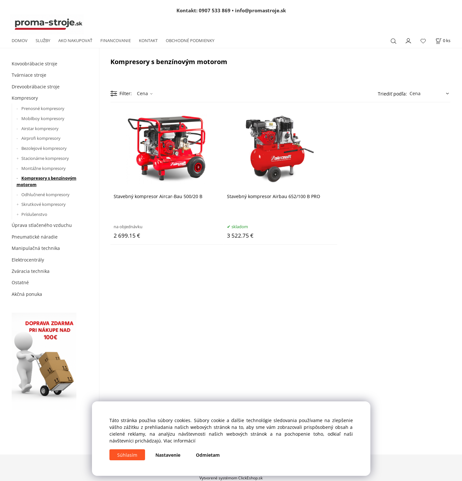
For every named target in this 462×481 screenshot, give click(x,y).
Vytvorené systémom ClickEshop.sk (231, 477)
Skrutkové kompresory (43, 204)
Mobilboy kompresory (42, 118)
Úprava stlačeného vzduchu (42, 225)
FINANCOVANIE (115, 40)
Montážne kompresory (43, 168)
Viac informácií (179, 441)
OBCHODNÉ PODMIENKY (190, 40)
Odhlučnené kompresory (45, 194)
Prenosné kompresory (42, 108)
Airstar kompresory (40, 128)
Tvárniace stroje (29, 75)
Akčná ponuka (27, 294)
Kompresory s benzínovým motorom (46, 181)
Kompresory (25, 98)
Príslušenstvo (34, 214)
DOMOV (20, 40)
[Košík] (442, 40)
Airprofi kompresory (41, 138)
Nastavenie (167, 455)
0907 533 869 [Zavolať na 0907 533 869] (215, 10)
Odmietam (208, 455)
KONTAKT (148, 40)
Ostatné (20, 282)
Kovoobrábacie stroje (34, 64)
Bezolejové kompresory (44, 148)
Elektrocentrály (28, 260)
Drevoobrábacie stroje (36, 87)
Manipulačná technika (36, 248)
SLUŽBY (43, 40)
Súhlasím (127, 455)
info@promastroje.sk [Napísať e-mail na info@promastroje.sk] (260, 10)
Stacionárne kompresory (45, 158)
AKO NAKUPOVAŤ (75, 40)
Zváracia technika (31, 271)
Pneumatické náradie (35, 237)
